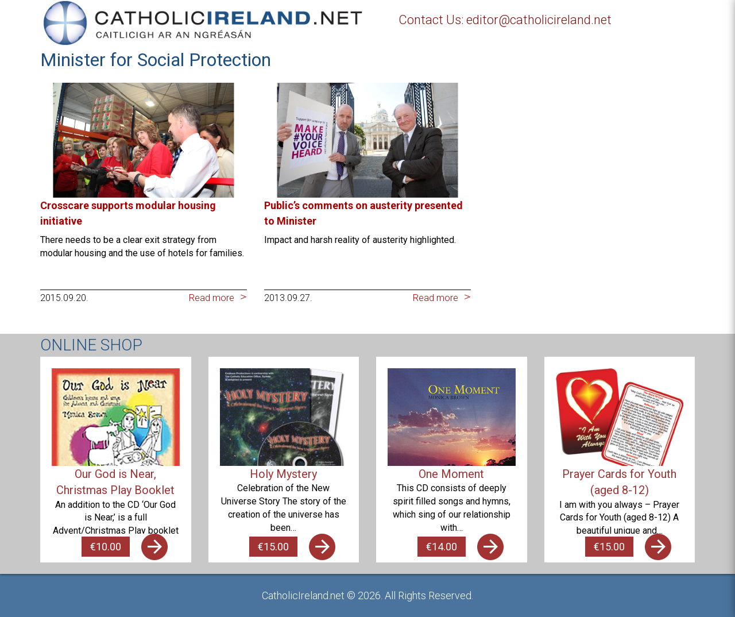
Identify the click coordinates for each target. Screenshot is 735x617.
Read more (211, 297)
